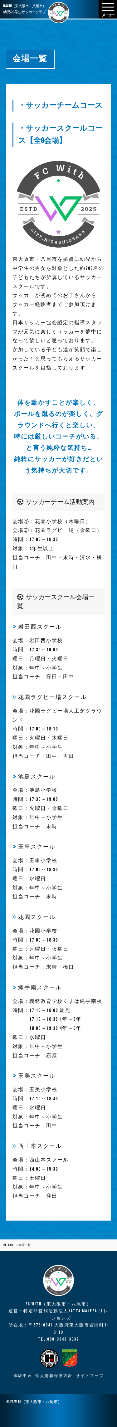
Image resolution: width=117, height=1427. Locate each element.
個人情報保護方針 (54, 1375)
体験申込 (22, 1375)
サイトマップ (90, 1375)
